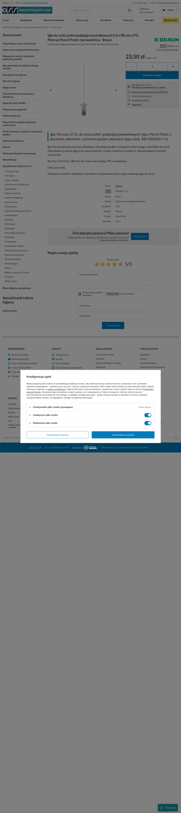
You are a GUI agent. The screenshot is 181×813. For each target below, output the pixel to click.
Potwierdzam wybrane (57, 434)
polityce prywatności (57, 389)
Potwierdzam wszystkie (123, 434)
